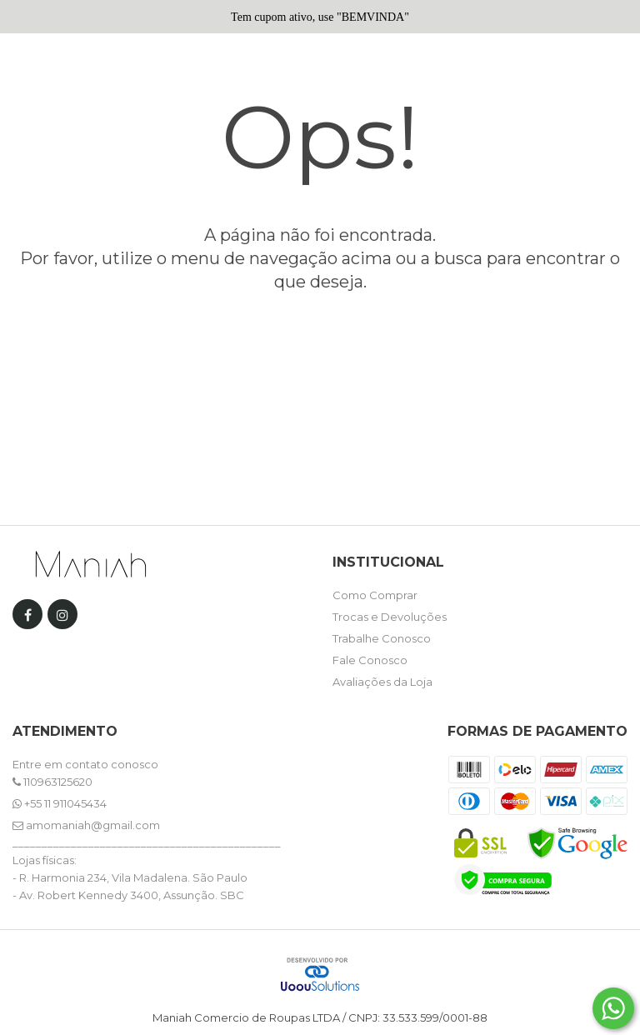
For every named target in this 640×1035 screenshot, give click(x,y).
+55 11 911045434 (59, 803)
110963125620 (52, 781)
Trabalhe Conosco (381, 638)
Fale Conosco (370, 660)
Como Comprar (375, 595)
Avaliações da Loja (382, 681)
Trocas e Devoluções (389, 616)
